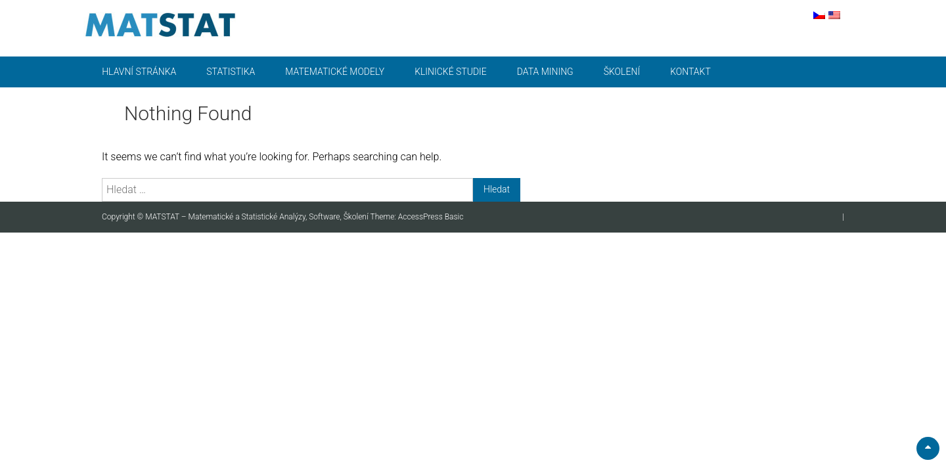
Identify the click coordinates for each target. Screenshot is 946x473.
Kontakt (690, 71)
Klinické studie (451, 71)
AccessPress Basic (431, 216)
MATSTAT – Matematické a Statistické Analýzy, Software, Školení (257, 216)
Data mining (545, 71)
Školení (622, 71)
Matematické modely (334, 71)
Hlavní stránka (139, 71)
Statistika (230, 71)
